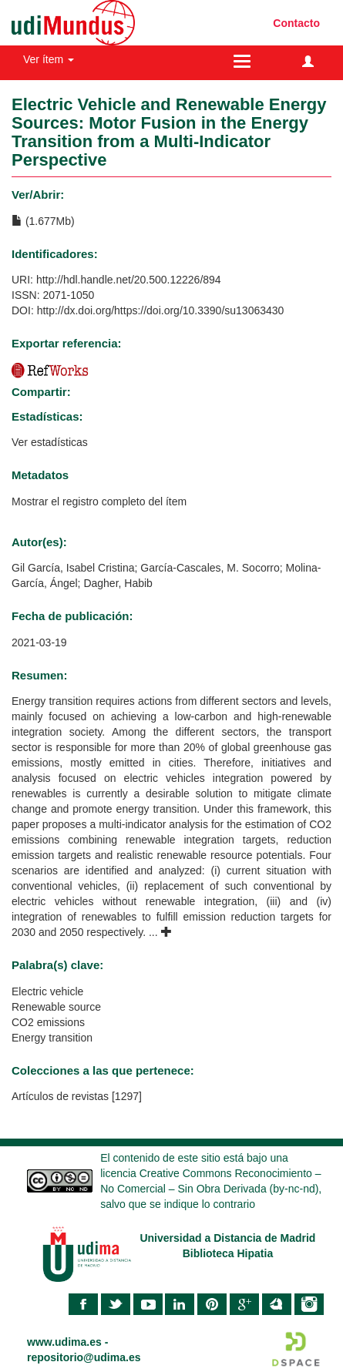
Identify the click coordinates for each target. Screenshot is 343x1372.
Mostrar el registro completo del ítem (99, 501)
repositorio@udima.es (83, 1357)
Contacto (296, 23)
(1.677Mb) (43, 221)
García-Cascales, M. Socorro (210, 568)
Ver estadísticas (50, 442)
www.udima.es (64, 1342)
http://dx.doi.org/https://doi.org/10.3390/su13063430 (160, 310)
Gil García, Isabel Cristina (73, 568)
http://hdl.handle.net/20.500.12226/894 (128, 279)
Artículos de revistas (60, 1096)
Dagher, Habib (118, 583)
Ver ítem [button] (48, 59)
